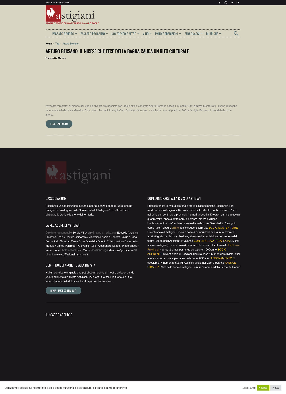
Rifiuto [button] (276, 387)
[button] (236, 34)
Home (49, 43)
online (175, 223)
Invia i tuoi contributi (63, 286)
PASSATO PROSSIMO (94, 33)
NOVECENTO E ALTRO (125, 33)
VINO (147, 33)
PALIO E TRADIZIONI (168, 33)
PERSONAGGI (193, 33)
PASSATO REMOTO (64, 33)
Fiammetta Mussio (56, 58)
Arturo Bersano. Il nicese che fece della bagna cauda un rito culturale (117, 51)
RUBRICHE (213, 33)
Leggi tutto (249, 387)
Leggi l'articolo (59, 119)
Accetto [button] (263, 387)
